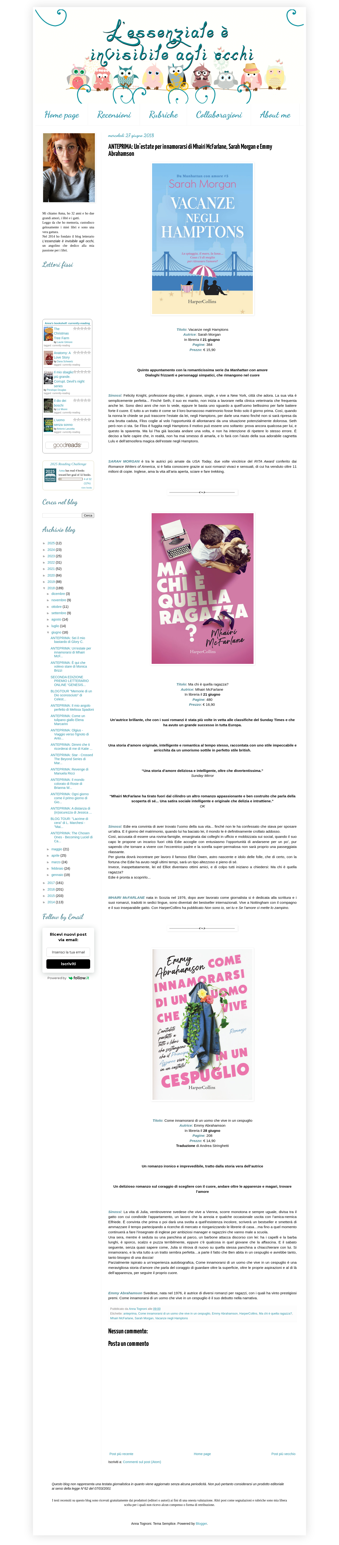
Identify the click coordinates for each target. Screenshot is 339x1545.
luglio (55, 626)
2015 (52, 896)
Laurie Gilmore (65, 342)
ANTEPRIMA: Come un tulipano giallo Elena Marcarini (68, 720)
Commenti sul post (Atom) (142, 1462)
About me (275, 114)
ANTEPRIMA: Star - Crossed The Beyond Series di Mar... (72, 759)
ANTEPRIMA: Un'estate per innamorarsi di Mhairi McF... (71, 652)
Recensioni (114, 114)
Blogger (201, 1523)
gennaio (57, 875)
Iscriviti (68, 964)
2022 (52, 562)
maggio (57, 849)
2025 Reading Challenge (68, 464)
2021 (52, 569)
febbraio (57, 868)
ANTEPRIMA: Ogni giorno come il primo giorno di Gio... (70, 798)
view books (86, 487)
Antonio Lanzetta (66, 429)
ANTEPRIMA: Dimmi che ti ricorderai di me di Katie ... (72, 746)
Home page (61, 114)
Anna (62, 470)
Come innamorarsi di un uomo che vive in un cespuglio (174, 1313)
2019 (52, 582)
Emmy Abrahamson (225, 1313)
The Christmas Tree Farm (61, 333)
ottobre (56, 607)
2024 (52, 550)
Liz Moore (62, 409)
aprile (55, 855)
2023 (52, 556)
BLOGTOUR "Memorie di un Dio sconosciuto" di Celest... (71, 695)
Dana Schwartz (65, 361)
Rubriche (163, 114)
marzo (56, 862)
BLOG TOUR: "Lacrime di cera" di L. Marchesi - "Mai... (69, 823)
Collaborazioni (219, 114)
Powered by (68, 978)
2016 (52, 889)
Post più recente (121, 1454)
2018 (52, 588)
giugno (56, 632)
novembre (59, 600)
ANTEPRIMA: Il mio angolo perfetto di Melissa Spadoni (72, 707)
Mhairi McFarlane (121, 1318)
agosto (56, 619)
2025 (52, 543)
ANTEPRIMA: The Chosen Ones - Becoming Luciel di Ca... (72, 837)
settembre (59, 613)
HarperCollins (248, 1313)
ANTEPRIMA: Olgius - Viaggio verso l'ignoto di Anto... (70, 734)
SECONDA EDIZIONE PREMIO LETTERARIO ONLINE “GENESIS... (70, 681)
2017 (52, 883)
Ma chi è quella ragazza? (275, 1313)
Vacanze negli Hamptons (171, 1318)
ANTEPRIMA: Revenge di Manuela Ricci (69, 771)
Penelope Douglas (56, 390)
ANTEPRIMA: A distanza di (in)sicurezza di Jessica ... (71, 810)
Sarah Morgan (144, 1318)
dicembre (58, 594)
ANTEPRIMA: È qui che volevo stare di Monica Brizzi (69, 667)
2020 (52, 575)
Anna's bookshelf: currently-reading (67, 323)
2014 (52, 902)
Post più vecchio (283, 1454)
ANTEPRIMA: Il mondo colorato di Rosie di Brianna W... (67, 784)
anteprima (130, 1313)
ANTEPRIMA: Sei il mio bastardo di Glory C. (68, 640)
